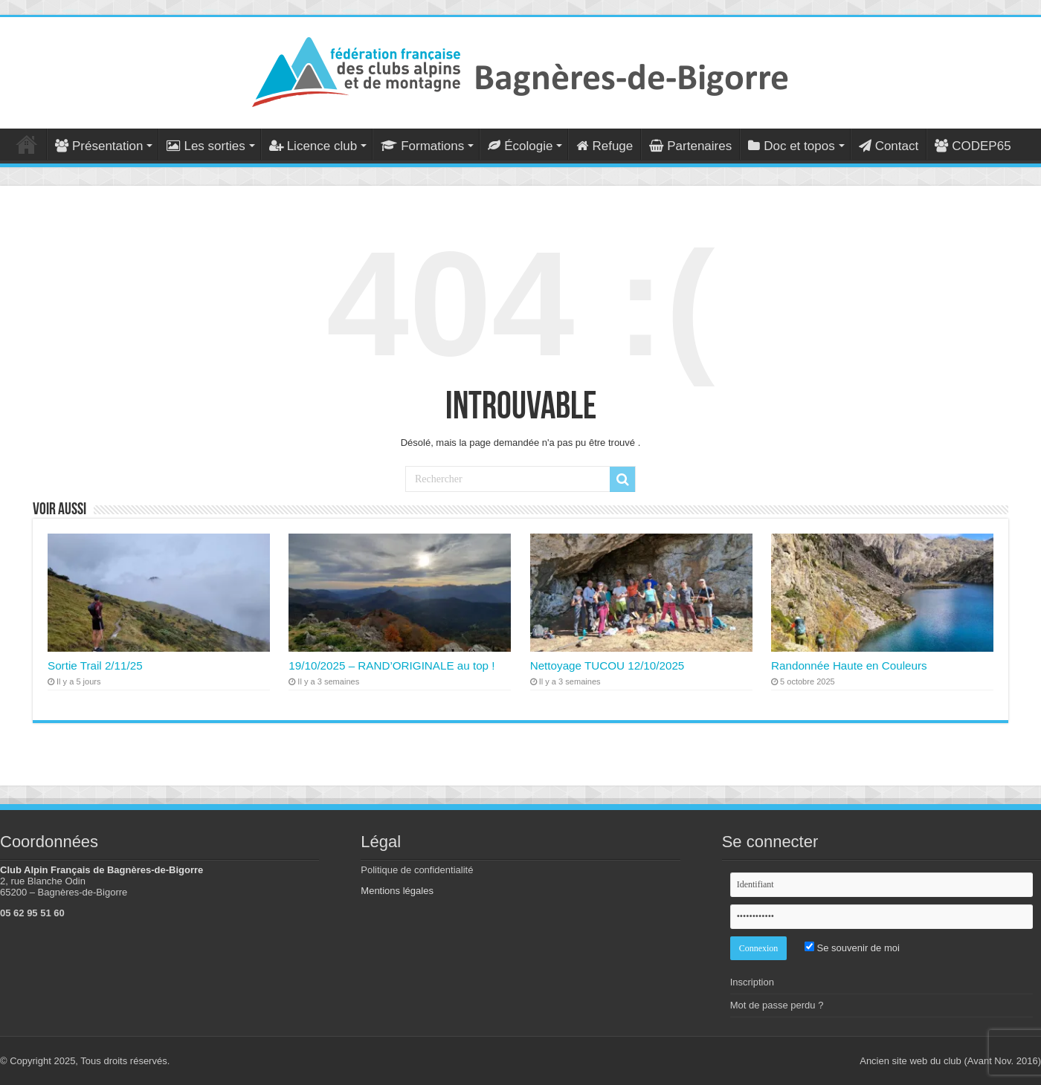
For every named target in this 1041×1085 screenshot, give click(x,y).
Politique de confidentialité (417, 869)
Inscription (752, 982)
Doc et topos (791, 146)
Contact (889, 146)
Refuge (604, 146)
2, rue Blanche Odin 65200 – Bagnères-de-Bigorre (63, 886)
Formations (422, 146)
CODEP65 (973, 146)
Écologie (520, 146)
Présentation (99, 146)
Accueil (26, 144)
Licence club (313, 146)
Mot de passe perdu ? (777, 1005)
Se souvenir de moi (852, 947)
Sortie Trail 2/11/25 (95, 665)
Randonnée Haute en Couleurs (849, 665)
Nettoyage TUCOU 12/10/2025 (607, 665)
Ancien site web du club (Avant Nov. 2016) (950, 1060)
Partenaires (690, 146)
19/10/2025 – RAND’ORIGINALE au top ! (391, 665)
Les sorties (206, 146)
